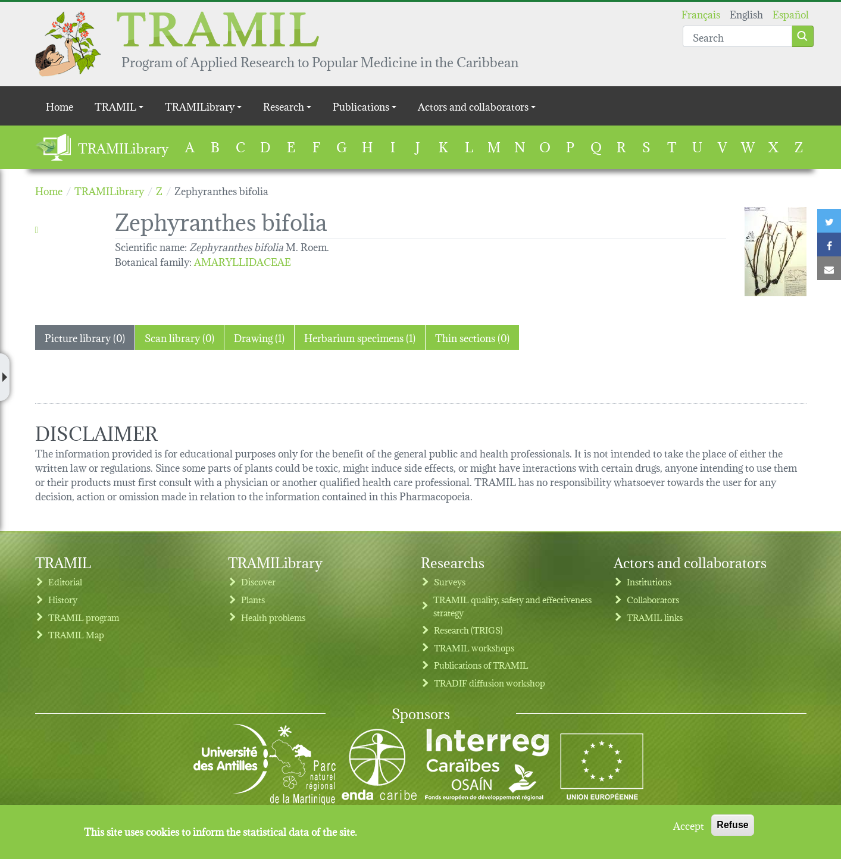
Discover (258, 581)
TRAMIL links (655, 617)
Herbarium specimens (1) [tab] (359, 337)
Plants (253, 599)
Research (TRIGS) (468, 630)
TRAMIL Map (76, 634)
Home (59, 106)
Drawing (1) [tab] (259, 337)
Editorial (65, 581)
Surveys (449, 581)
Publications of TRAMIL (481, 665)
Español (791, 13)
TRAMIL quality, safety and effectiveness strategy (512, 605)
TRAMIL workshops (474, 647)
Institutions (649, 581)
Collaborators (653, 599)
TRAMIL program (83, 617)
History (62, 599)
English (746, 13)
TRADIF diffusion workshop (489, 682)
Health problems (273, 617)
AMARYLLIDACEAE (242, 261)
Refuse (732, 825)
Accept (688, 825)
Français (700, 13)
